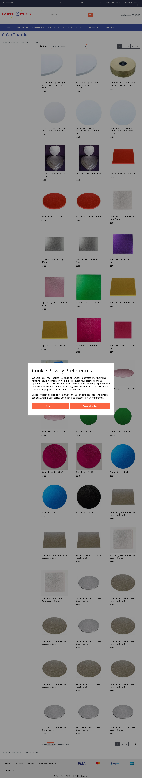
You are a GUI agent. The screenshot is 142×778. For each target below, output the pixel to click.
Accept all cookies (90, 406)
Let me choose (50, 406)
